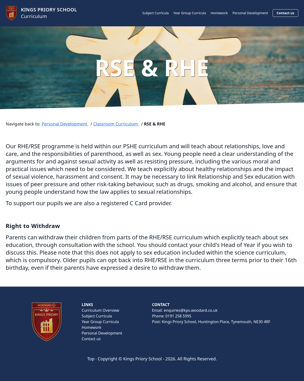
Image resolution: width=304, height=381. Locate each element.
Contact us (285, 13)
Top (91, 359)
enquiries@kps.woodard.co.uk (191, 310)
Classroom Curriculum (116, 124)
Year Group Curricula (189, 13)
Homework (219, 13)
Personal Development (250, 13)
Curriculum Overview (100, 310)
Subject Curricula (155, 13)
